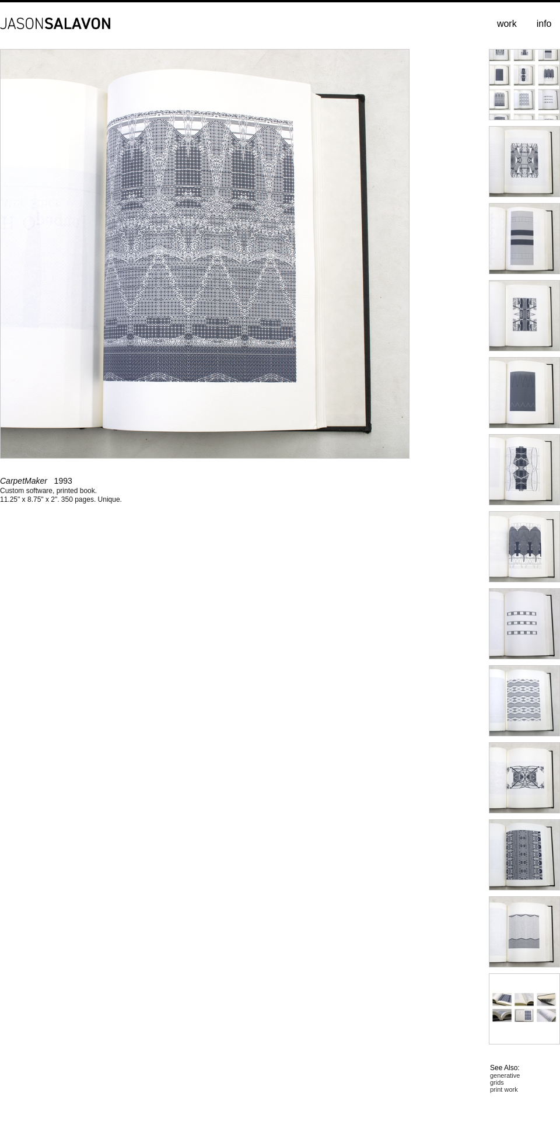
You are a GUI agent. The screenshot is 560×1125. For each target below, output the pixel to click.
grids (497, 1082)
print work (504, 1089)
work (507, 24)
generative (505, 1075)
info (544, 24)
